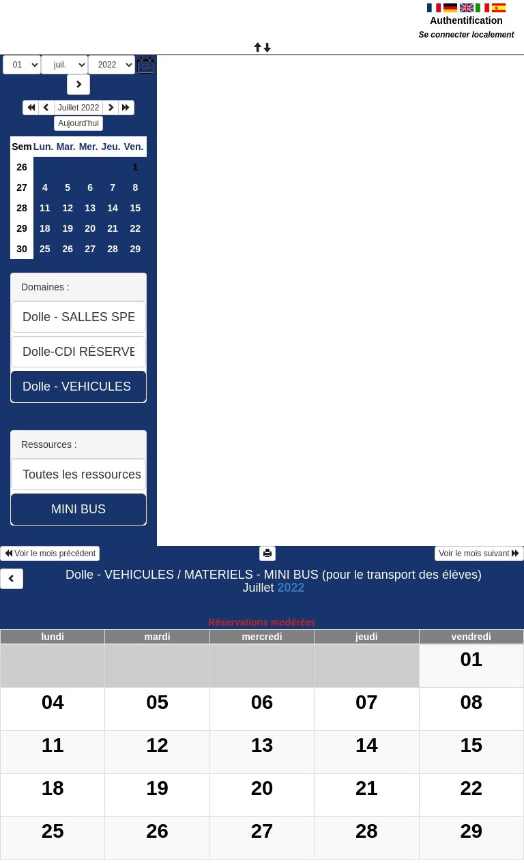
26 (21, 167)
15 (135, 207)
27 (21, 187)
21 (112, 228)
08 (471, 702)
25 (45, 248)
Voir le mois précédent (50, 553)
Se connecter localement (466, 35)
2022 (290, 587)
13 (90, 207)
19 (67, 228)
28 (21, 207)
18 (45, 228)
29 (21, 228)
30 (21, 248)
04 (53, 702)
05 (157, 702)
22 (135, 228)
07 (366, 702)
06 (262, 702)
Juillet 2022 (79, 107)
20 (90, 228)
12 (67, 207)
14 (112, 207)
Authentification (466, 20)
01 (471, 659)
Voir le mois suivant (479, 553)
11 (45, 207)
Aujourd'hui (78, 123)
